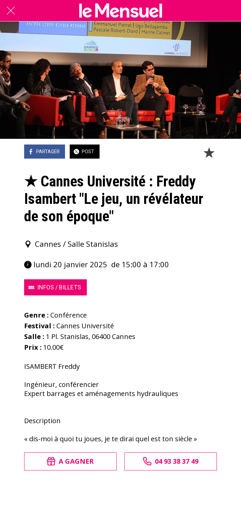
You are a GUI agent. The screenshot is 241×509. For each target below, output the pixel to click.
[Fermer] (11, 11)
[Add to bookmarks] (209, 152)
